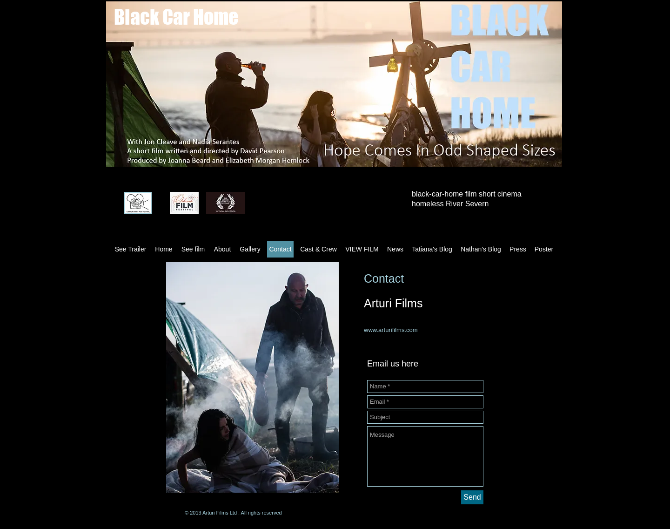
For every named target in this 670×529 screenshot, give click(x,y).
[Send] (472, 497)
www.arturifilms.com (391, 329)
